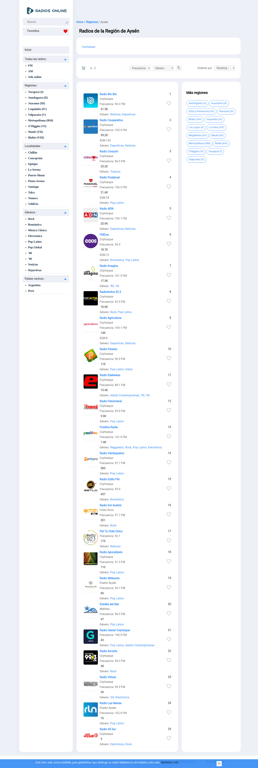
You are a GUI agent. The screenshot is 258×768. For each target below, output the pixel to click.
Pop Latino (35, 241)
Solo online (35, 76)
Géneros (30, 212)
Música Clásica (37, 230)
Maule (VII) (35, 131)
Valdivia (33, 203)
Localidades (33, 146)
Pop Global (35, 247)
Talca (31, 192)
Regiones (31, 85)
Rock (31, 218)
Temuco (33, 198)
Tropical (115, 171)
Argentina (34, 285)
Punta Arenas (36, 181)
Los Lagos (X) (196, 127)
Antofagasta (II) (38, 97)
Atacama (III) (36, 103)
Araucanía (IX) (219, 103)
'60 (112, 697)
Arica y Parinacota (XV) (201, 111)
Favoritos (48, 31)
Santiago (33, 186)
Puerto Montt (36, 175)
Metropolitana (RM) (40, 120)
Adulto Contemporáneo (124, 395)
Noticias (33, 264)
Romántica (35, 224)
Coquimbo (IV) (37, 109)
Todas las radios (36, 59)
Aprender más (170, 762)
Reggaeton (117, 447)
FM (30, 65)
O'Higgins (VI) (37, 126)
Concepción (35, 158)
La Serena (34, 169)
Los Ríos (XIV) (216, 127)
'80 (30, 253)
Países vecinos (35, 278)
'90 (30, 258)
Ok (219, 763)
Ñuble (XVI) (221, 143)
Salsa (128, 369)
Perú (31, 290)
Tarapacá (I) (35, 91)
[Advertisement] (158, 9)
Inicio (28, 50)
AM (30, 71)
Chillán (32, 152)
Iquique (33, 163)
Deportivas (35, 270)
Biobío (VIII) (36, 137)
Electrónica (35, 235)
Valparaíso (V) (37, 114)
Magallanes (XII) (198, 135)
